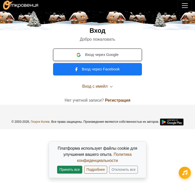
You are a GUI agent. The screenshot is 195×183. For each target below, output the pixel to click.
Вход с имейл (97, 86)
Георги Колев (40, 122)
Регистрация (117, 100)
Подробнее (96, 169)
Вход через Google (97, 54)
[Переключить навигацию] (185, 6)
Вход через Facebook (97, 69)
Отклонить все (123, 169)
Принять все (69, 169)
